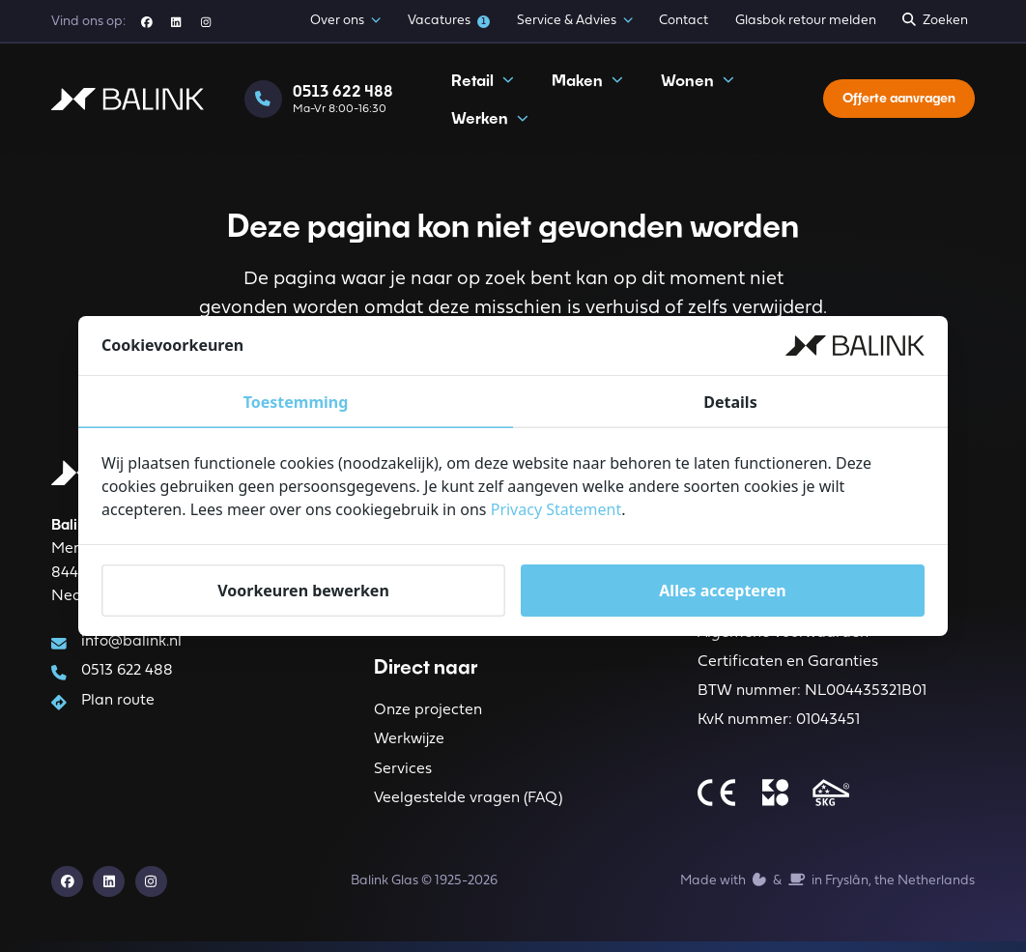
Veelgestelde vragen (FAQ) (468, 806)
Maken (587, 86)
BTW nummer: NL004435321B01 (812, 698)
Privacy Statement (556, 509)
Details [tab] (729, 402)
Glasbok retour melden (805, 20)
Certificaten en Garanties (788, 668)
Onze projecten (428, 715)
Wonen (697, 86)
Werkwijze (409, 745)
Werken (489, 123)
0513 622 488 (128, 674)
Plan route (119, 704)
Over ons (345, 21)
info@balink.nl (132, 644)
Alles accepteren (722, 590)
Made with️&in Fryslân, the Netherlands (827, 889)
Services (403, 776)
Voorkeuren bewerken (303, 590)
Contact (683, 20)
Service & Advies (575, 21)
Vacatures (449, 20)
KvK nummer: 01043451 (779, 728)
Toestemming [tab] (296, 402)
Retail (482, 86)
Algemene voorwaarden (783, 637)
